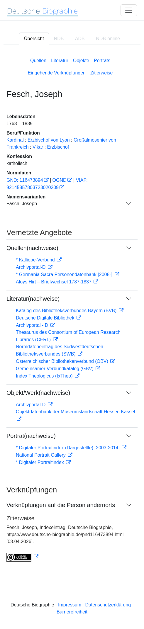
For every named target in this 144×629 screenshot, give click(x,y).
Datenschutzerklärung (108, 604)
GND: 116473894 (24, 180)
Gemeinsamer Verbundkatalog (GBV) (55, 368)
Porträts (102, 60)
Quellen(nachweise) (32, 248)
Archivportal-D (31, 267)
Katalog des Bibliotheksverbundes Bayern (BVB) (67, 310)
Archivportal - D (33, 325)
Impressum (69, 604)
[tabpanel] (72, 308)
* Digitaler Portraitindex (40, 462)
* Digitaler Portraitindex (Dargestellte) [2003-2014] (68, 447)
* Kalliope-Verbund (36, 259)
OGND (59, 180)
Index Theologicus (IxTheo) (45, 375)
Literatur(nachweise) (33, 298)
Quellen (38, 60)
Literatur (59, 60)
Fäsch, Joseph (21, 203)
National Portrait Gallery (41, 455)
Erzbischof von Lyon (49, 139)
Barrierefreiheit (72, 611)
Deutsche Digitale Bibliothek (46, 317)
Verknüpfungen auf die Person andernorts (60, 505)
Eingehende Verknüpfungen (57, 72)
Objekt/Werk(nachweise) (38, 393)
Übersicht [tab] (34, 38)
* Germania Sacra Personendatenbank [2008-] (65, 274)
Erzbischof (58, 146)
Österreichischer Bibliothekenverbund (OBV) (62, 361)
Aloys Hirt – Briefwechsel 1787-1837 (54, 281)
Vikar (38, 146)
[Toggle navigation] (129, 10)
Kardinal (15, 139)
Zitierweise (101, 72)
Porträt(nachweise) (31, 436)
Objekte (81, 60)
